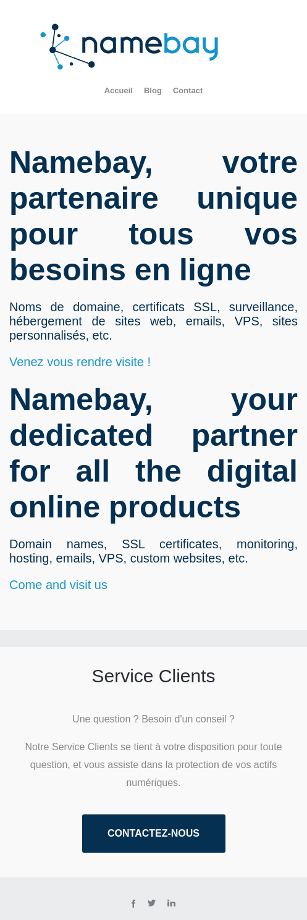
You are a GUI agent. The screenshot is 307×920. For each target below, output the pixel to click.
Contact (188, 90)
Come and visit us (58, 585)
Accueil (118, 90)
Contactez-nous (153, 833)
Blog (153, 90)
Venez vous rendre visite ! (80, 362)
